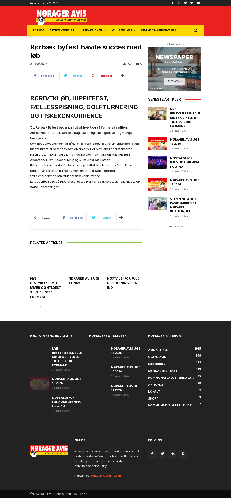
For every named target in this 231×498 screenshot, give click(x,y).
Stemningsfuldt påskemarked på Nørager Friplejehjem (184, 205)
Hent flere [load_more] (174, 226)
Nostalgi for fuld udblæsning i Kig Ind (123, 283)
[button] (195, 30)
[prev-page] (33, 307)
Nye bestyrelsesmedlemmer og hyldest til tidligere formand (46, 287)
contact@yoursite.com (106, 475)
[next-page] (40, 307)
